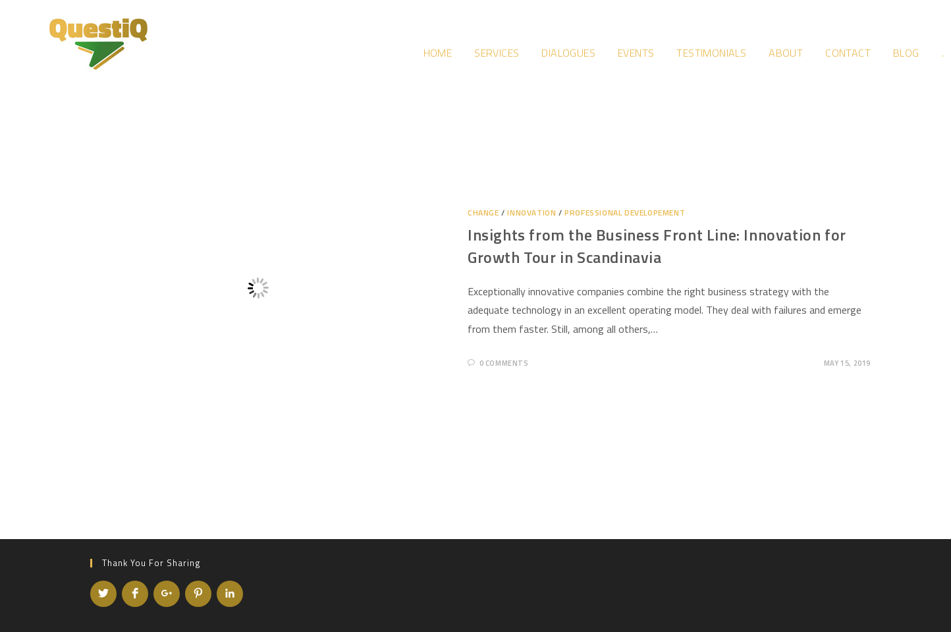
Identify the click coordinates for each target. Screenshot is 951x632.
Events (636, 53)
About (786, 53)
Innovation (531, 212)
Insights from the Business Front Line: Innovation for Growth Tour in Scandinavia (657, 246)
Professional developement (624, 212)
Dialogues (568, 53)
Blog (906, 53)
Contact (848, 53)
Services (496, 53)
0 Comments (504, 363)
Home (437, 53)
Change (483, 212)
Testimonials (711, 53)
